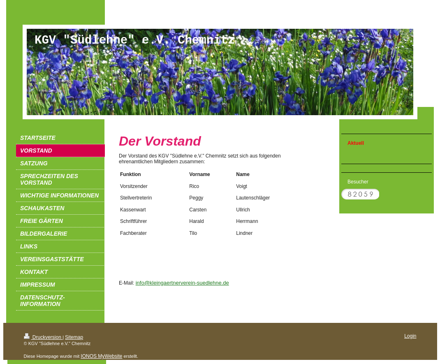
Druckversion (43, 337)
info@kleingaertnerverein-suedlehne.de (182, 283)
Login (410, 336)
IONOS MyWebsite (101, 356)
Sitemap (74, 337)
